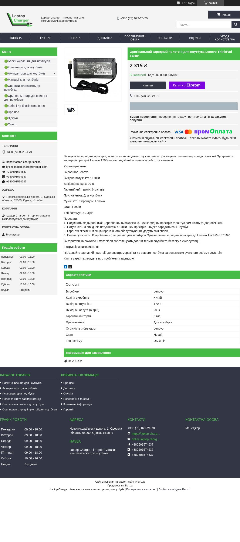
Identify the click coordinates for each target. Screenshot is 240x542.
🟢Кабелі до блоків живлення (24, 106)
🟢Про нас (11, 112)
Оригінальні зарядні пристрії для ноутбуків (29, 409)
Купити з (186, 85)
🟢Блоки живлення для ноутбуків (27, 61)
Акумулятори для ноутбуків (19, 388)
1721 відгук (188, 2)
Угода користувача (225, 38)
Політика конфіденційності (174, 489)
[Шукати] (235, 24)
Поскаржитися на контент (141, 489)
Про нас (45, 38)
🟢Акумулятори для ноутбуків (24, 73)
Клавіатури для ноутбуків (18, 393)
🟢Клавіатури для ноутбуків (23, 67)
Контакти (165, 38)
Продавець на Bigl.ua (119, 485)
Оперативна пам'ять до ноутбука (23, 404)
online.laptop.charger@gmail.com (26, 166)
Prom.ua (140, 481)
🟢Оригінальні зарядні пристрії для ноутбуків (25, 97)
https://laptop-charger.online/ (23, 161)
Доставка (105, 38)
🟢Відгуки (11, 118)
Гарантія (68, 409)
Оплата (75, 38)
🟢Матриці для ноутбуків (21, 79)
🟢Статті (10, 124)
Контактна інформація (77, 404)
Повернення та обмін (76, 398)
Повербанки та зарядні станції (21, 398)
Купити (148, 85)
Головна (15, 38)
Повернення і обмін (135, 38)
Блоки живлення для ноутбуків (21, 382)
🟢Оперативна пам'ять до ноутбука (22, 87)
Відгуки (194, 38)
